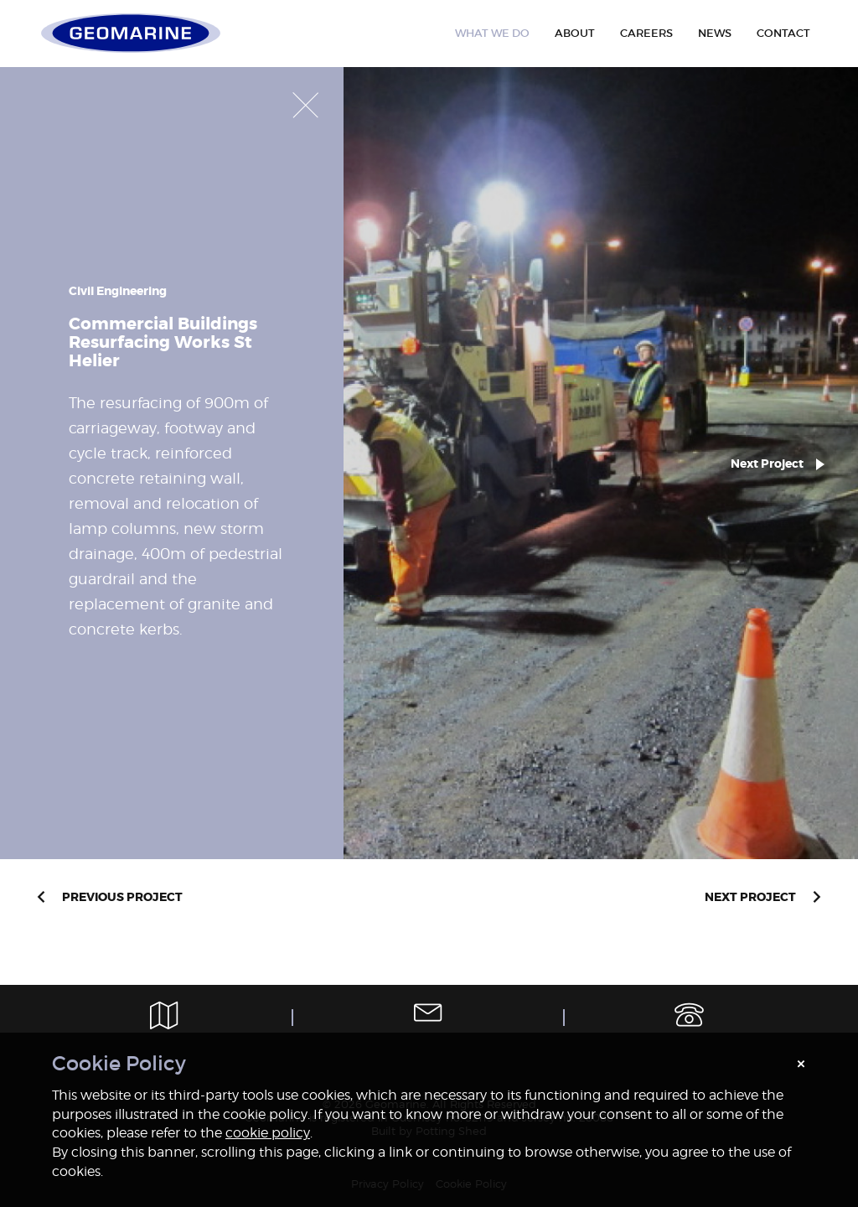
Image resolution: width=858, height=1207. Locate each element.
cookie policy (267, 1133)
